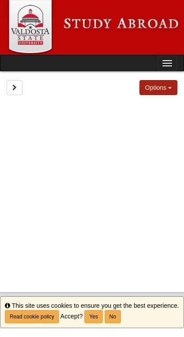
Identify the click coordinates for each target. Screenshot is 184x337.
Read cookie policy (32, 317)
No (112, 317)
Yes (93, 317)
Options (158, 87)
